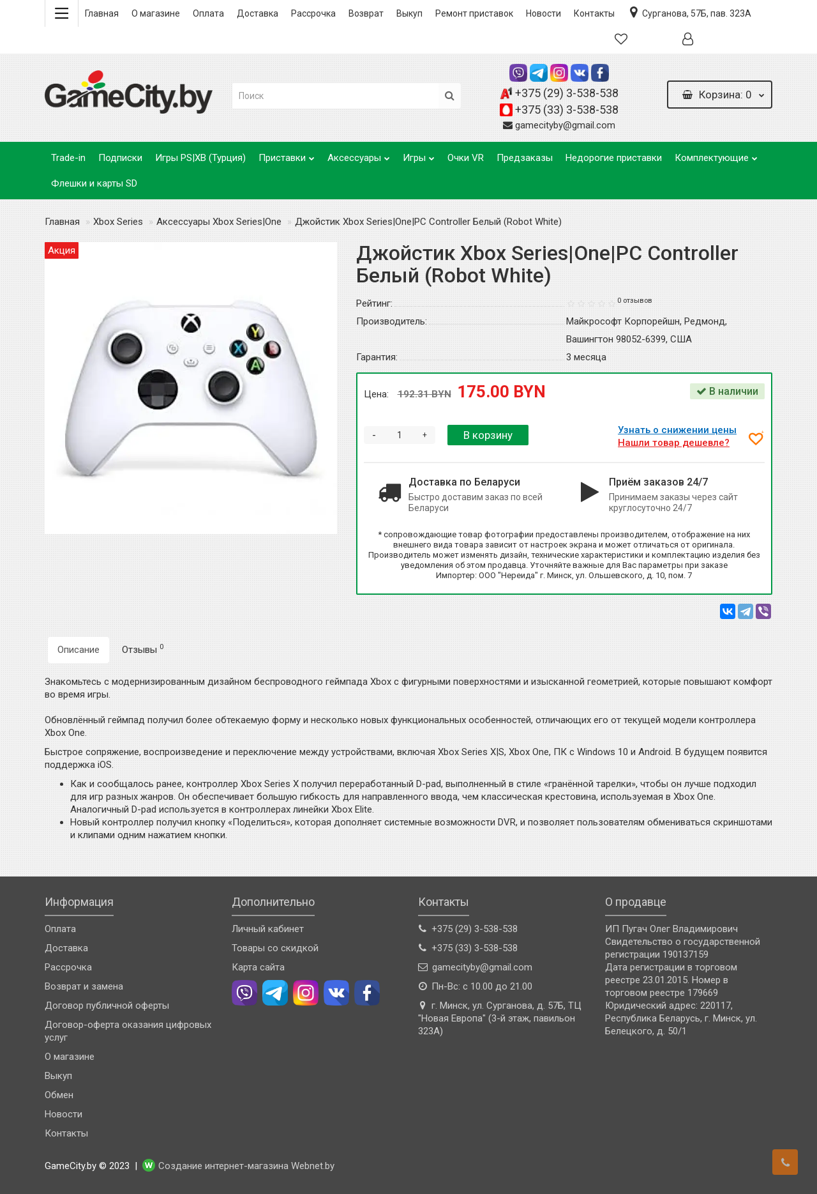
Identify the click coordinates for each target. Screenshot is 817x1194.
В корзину (488, 435)
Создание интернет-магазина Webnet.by (246, 1166)
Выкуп (409, 13)
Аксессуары (358, 154)
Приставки (287, 154)
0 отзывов (634, 300)
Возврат (366, 13)
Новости (543, 13)
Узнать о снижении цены (679, 430)
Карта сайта (258, 967)
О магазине (155, 13)
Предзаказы (525, 158)
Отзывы (142, 649)
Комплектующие (716, 154)
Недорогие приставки (614, 158)
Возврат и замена (84, 986)
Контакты (594, 13)
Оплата (208, 13)
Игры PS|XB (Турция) (200, 158)
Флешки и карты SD (94, 183)
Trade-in (68, 158)
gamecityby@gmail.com (565, 125)
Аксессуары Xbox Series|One (218, 221)
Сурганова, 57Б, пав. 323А (689, 12)
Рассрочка (313, 13)
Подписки (120, 158)
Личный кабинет (268, 929)
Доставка (257, 13)
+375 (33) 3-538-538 (566, 109)
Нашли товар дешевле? (675, 442)
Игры (419, 154)
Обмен (59, 1095)
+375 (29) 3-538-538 (566, 93)
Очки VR (465, 158)
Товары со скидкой (275, 948)
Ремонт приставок (474, 13)
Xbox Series (118, 221)
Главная (102, 13)
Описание (78, 649)
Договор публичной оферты (107, 1005)
